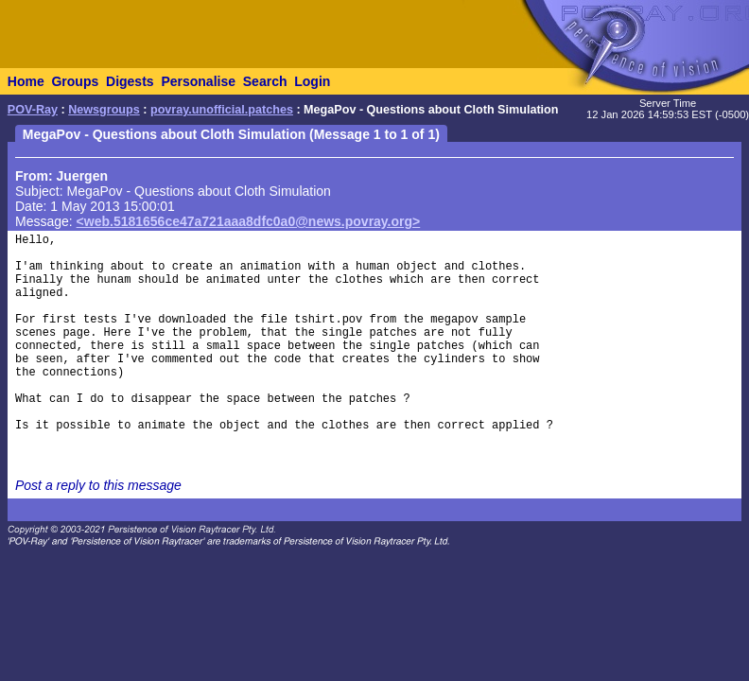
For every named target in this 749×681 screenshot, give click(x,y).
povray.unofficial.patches (221, 109)
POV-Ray (33, 109)
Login (312, 81)
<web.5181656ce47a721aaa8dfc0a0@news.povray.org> (249, 221)
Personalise (198, 81)
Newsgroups (104, 109)
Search (265, 81)
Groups (74, 81)
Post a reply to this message (98, 485)
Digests (130, 81)
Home (26, 81)
